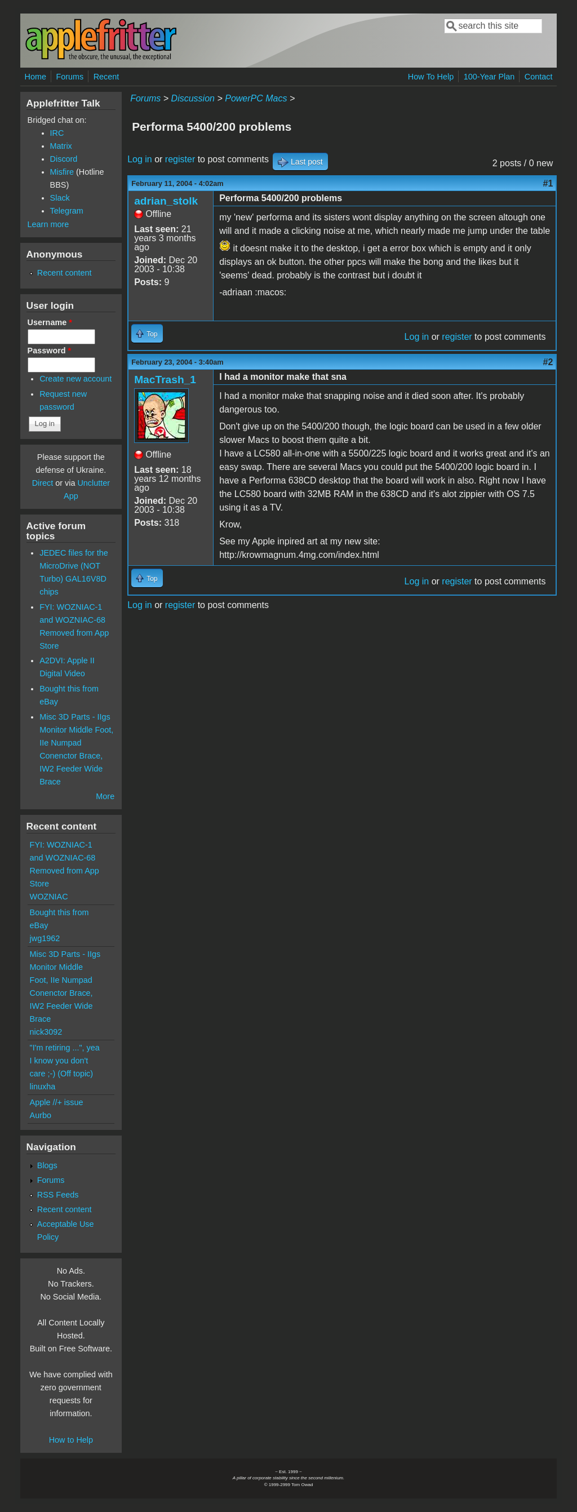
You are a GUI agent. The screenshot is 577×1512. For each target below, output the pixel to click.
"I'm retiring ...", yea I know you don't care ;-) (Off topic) (65, 1060)
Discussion (193, 98)
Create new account (75, 378)
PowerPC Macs (256, 98)
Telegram (66, 210)
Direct (43, 482)
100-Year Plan (489, 76)
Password (50, 350)
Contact (539, 76)
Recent (106, 76)
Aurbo (40, 1115)
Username (50, 322)
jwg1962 (45, 938)
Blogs (47, 1165)
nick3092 (46, 1031)
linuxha (43, 1086)
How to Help (71, 1439)
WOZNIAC (49, 896)
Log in (139, 159)
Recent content (64, 272)
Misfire (62, 171)
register (180, 159)
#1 (548, 183)
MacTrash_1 (165, 379)
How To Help (431, 76)
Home (35, 76)
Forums (69, 76)
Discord (64, 158)
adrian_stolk (166, 201)
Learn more (48, 224)
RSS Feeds (58, 1194)
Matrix (61, 145)
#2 (548, 362)
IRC (57, 133)
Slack (60, 197)
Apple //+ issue (56, 1102)
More (105, 796)
